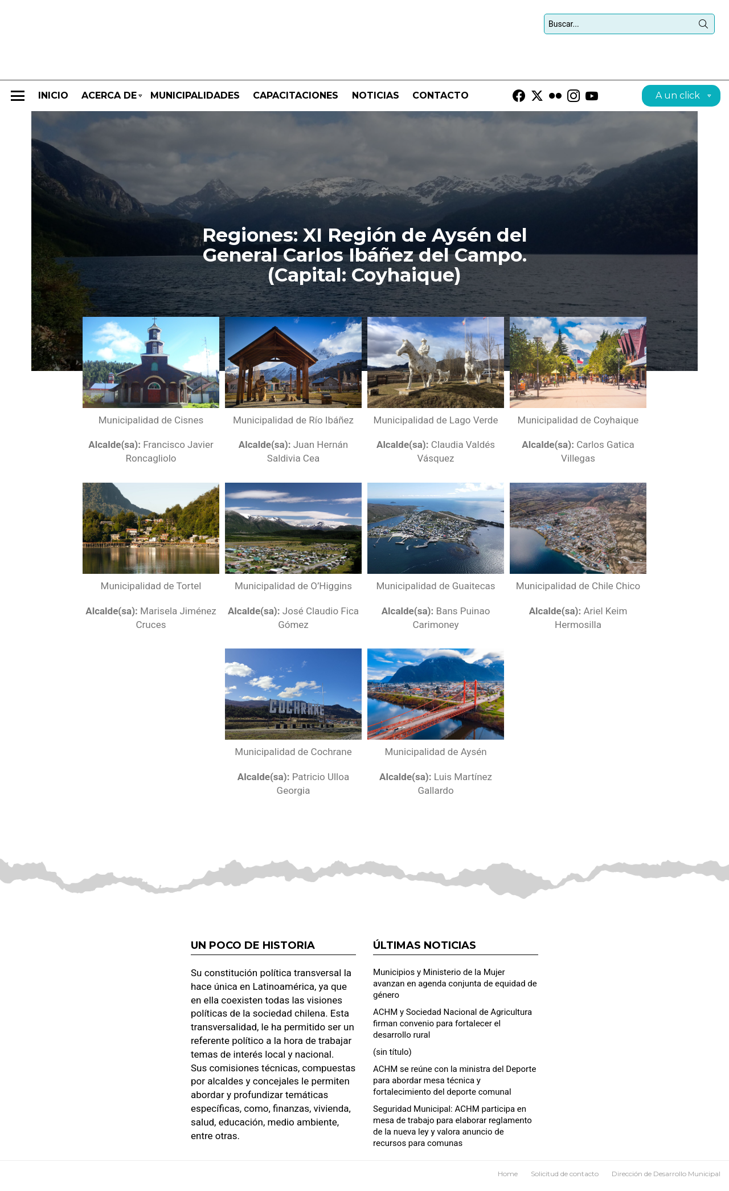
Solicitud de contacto (565, 1177)
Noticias (375, 98)
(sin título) (392, 1055)
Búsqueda (703, 27)
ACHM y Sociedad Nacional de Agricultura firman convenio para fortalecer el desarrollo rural (452, 1026)
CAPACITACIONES (295, 98)
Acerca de (109, 104)
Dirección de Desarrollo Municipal (666, 1177)
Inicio (53, 98)
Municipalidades (195, 98)
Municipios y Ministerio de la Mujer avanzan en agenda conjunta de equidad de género (455, 987)
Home (508, 1177)
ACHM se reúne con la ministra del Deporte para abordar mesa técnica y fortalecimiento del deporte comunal (454, 1083)
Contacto (440, 98)
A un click (678, 100)
